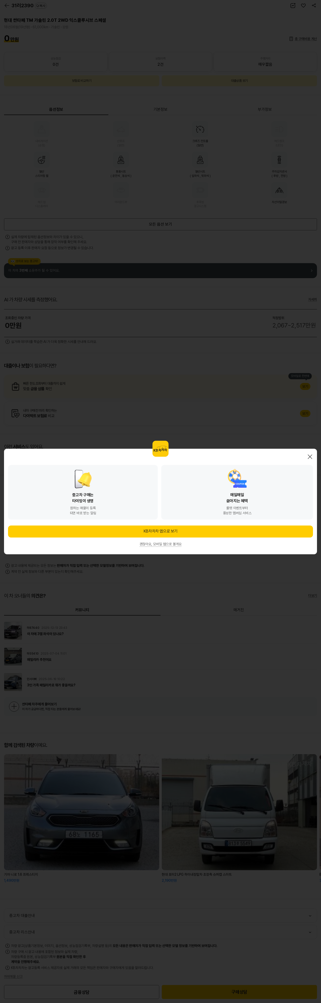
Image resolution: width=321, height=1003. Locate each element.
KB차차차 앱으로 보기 (160, 531)
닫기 (310, 457)
